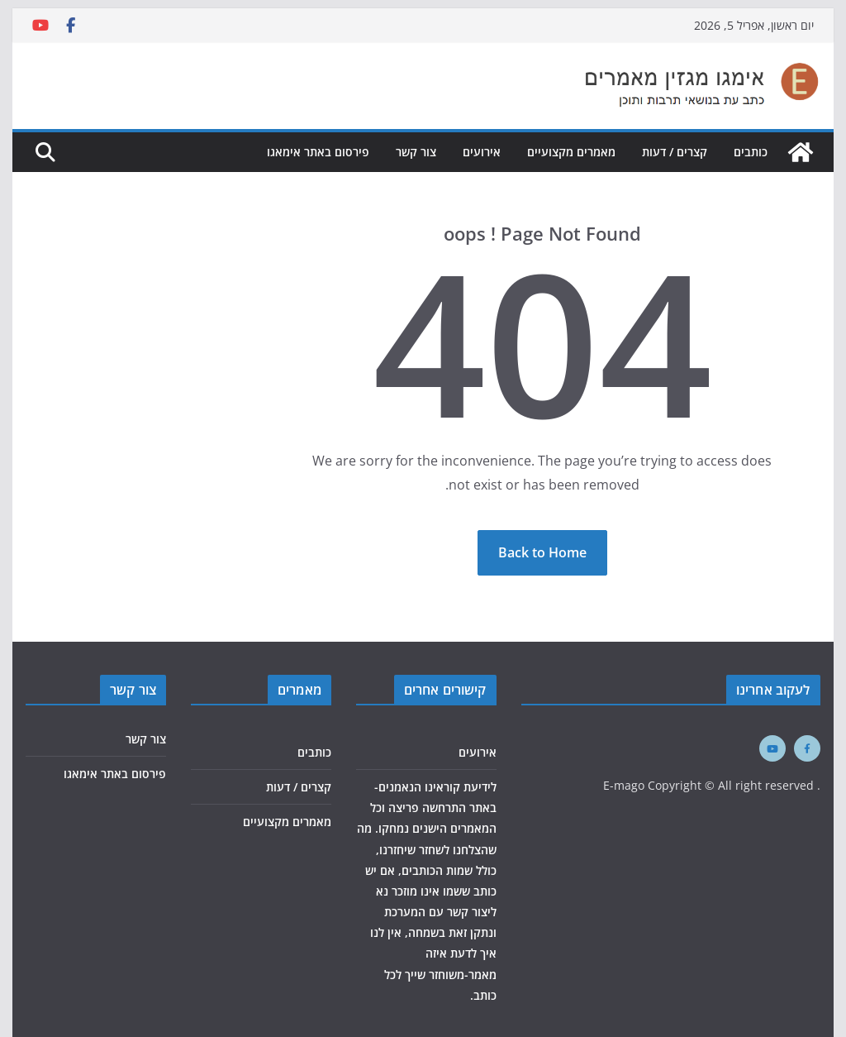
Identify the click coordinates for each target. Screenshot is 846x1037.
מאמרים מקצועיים (571, 152)
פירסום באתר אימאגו (318, 152)
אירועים (482, 152)
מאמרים (299, 690)
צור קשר (416, 152)
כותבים (751, 152)
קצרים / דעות (674, 152)
